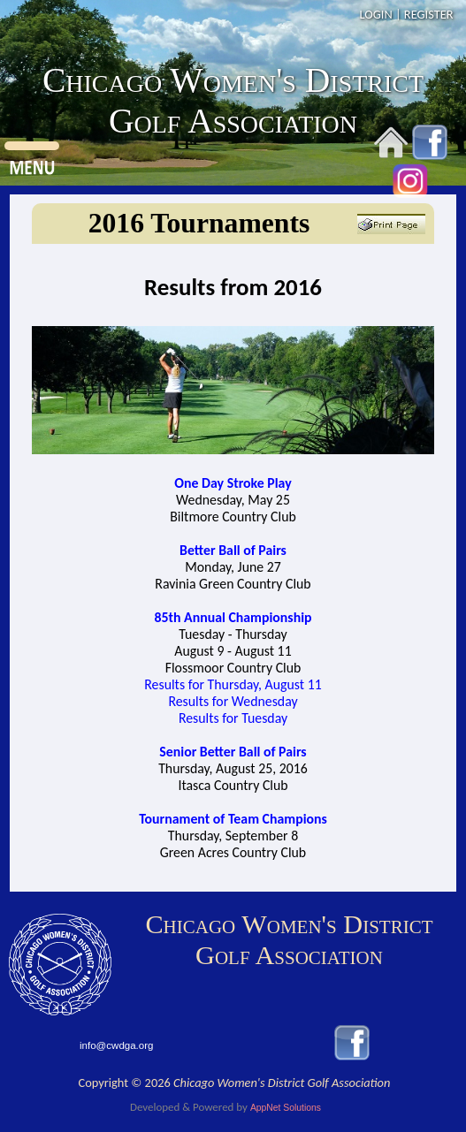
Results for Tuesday (233, 718)
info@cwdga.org (116, 1045)
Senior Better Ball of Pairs (232, 751)
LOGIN (375, 14)
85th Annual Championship (232, 617)
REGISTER (429, 14)
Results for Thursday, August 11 (232, 684)
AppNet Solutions (285, 1108)
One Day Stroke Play (232, 483)
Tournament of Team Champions (233, 818)
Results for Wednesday (232, 701)
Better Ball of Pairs (233, 550)
